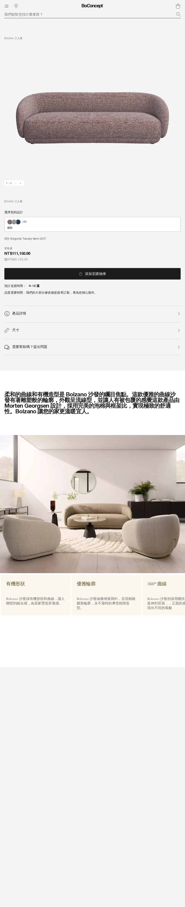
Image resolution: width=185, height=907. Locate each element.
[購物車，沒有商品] (178, 6)
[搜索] (178, 14)
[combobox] (92, 14)
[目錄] (6, 6)
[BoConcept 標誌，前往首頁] (92, 6)
